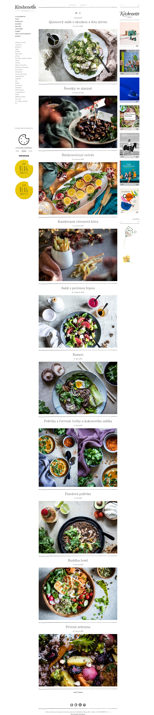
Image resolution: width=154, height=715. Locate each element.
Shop (17, 19)
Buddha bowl (78, 560)
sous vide (18, 99)
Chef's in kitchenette (23, 34)
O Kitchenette (20, 17)
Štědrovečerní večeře (78, 155)
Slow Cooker (18, 69)
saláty (17, 49)
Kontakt (18, 24)
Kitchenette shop (129, 14)
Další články (78, 692)
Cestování (19, 29)
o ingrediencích (20, 92)
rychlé (17, 94)
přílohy (17, 56)
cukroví (17, 60)
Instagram (80, 704)
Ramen (78, 354)
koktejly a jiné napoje (21, 67)
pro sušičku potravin (21, 101)
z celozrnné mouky (21, 74)
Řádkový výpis (80, 13)
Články (17, 31)
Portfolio (19, 21)
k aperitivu (18, 45)
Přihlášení (72, 5)
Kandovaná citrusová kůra (78, 221)
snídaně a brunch (20, 42)
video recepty (19, 90)
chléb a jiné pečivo (21, 65)
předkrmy (18, 47)
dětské (17, 83)
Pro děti (18, 26)
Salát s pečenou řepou (78, 288)
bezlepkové (18, 72)
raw (16, 81)
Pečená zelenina (78, 627)
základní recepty (20, 97)
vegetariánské (19, 76)
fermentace (18, 85)
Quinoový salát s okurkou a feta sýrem (78, 22)
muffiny (17, 63)
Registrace (83, 5)
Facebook (71, 704)
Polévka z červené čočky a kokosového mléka (78, 421)
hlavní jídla (18, 54)
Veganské (18, 79)
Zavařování (18, 88)
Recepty (18, 36)
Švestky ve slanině (78, 88)
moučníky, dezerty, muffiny (23, 58)
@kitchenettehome (27, 128)
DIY (16, 103)
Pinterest (84, 704)
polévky (17, 51)
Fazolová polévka (78, 494)
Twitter (75, 704)
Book (24, 114)
